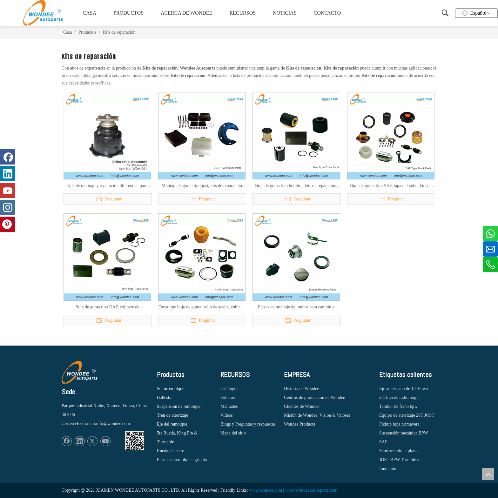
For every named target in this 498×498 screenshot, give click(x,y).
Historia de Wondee (301, 388)
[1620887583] (134, 440)
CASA (90, 13)
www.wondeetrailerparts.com (311, 490)
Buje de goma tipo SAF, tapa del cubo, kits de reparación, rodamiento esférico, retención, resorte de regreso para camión (391, 186)
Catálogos (229, 388)
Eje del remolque (172, 424)
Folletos (227, 397)
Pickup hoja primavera (399, 424)
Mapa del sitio (233, 433)
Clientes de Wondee (301, 406)
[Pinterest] (7, 224)
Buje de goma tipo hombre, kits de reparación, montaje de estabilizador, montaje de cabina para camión (296, 186)
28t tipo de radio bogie (399, 397)
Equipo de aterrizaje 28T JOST (406, 415)
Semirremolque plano (398, 450)
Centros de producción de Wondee (314, 397)
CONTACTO (327, 13)
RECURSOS (242, 13)
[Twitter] (92, 441)
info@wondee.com (113, 423)
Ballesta (164, 397)
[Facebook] (67, 441)
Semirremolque (170, 388)
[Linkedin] (80, 441)
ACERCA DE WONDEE (185, 13)
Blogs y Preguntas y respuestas (247, 424)
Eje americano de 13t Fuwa (403, 388)
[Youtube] (105, 441)
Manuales (229, 406)
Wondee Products (299, 424)
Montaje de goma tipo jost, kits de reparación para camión (202, 186)
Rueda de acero (170, 450)
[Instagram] (7, 207)
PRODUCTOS (128, 13)
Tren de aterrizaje (172, 415)
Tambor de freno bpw (398, 406)
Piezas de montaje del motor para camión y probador (296, 307)
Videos (226, 415)
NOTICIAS (285, 13)
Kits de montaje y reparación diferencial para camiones (107, 186)
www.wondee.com (265, 490)
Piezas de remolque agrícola (182, 459)
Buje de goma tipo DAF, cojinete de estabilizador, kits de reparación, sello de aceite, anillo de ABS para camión (107, 307)
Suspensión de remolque (178, 406)
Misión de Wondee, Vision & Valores (317, 415)
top (488, 474)
